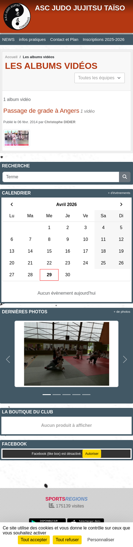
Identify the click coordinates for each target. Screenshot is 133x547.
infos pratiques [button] (32, 39)
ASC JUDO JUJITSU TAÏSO (80, 8)
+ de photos (122, 311)
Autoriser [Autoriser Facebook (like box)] (91, 454)
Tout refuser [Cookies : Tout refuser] (67, 539)
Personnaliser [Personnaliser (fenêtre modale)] (100, 539)
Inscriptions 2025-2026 (103, 39)
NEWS (8, 39)
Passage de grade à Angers (41, 110)
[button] (7, 359)
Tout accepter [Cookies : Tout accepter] (34, 539)
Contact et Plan (64, 39)
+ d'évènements (119, 192)
